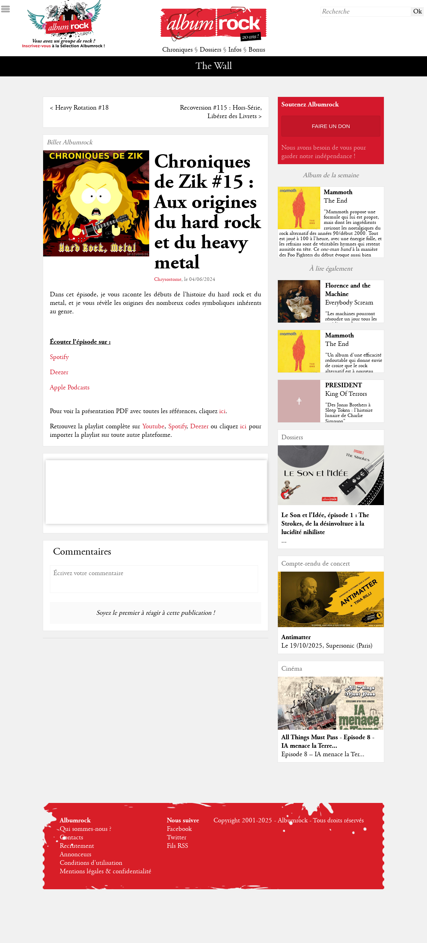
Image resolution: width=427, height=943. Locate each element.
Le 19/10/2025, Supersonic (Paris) (327, 646)
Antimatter (296, 637)
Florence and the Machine (347, 290)
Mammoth (338, 192)
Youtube (153, 426)
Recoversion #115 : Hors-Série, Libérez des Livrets (221, 112)
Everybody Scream (349, 303)
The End (335, 201)
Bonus (256, 50)
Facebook (179, 829)
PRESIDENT (343, 385)
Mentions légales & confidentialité (105, 871)
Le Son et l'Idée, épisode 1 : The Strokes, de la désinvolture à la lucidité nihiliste (325, 523)
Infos (234, 50)
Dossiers (210, 50)
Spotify (59, 357)
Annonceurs (75, 854)
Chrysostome (167, 279)
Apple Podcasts (69, 387)
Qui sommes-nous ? (85, 829)
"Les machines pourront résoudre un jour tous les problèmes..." (351, 319)
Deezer (59, 372)
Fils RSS (177, 846)
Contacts (71, 837)
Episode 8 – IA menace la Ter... (322, 754)
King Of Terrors (346, 394)
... (284, 541)
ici (222, 411)
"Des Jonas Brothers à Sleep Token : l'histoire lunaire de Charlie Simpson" (349, 413)
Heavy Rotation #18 (82, 108)
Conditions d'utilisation (91, 863)
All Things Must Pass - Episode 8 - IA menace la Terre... (327, 741)
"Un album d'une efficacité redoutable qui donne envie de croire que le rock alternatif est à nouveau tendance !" (353, 366)
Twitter (176, 837)
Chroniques (177, 50)
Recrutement (77, 846)
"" (330, 244)
